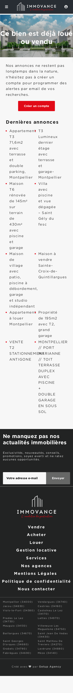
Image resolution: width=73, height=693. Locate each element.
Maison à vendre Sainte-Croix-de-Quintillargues (52, 265)
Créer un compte (36, 106)
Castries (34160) (50, 606)
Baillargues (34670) (17, 633)
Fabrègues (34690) (17, 653)
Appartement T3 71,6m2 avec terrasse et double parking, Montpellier (22, 154)
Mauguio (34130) (15, 626)
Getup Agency (50, 667)
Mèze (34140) (47, 653)
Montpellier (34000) (18, 602)
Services (36, 558)
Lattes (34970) (49, 618)
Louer (36, 542)
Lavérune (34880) (51, 649)
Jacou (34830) (14, 606)
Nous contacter (36, 589)
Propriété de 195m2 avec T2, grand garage (48, 324)
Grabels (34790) (15, 649)
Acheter (36, 534)
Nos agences (36, 565)
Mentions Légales (35, 573)
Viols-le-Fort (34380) (19, 611)
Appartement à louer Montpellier (22, 318)
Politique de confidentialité (36, 581)
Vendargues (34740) (52, 602)
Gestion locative (36, 550)
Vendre (36, 527)
